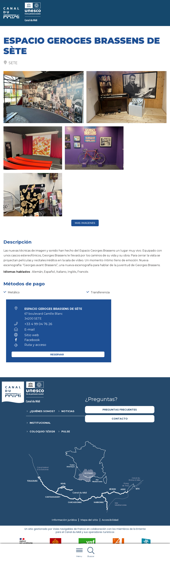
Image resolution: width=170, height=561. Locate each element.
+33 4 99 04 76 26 (38, 277)
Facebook (32, 293)
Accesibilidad (110, 473)
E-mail (29, 283)
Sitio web (31, 288)
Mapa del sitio (89, 473)
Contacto (120, 372)
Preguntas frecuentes (120, 363)
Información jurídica (64, 473)
